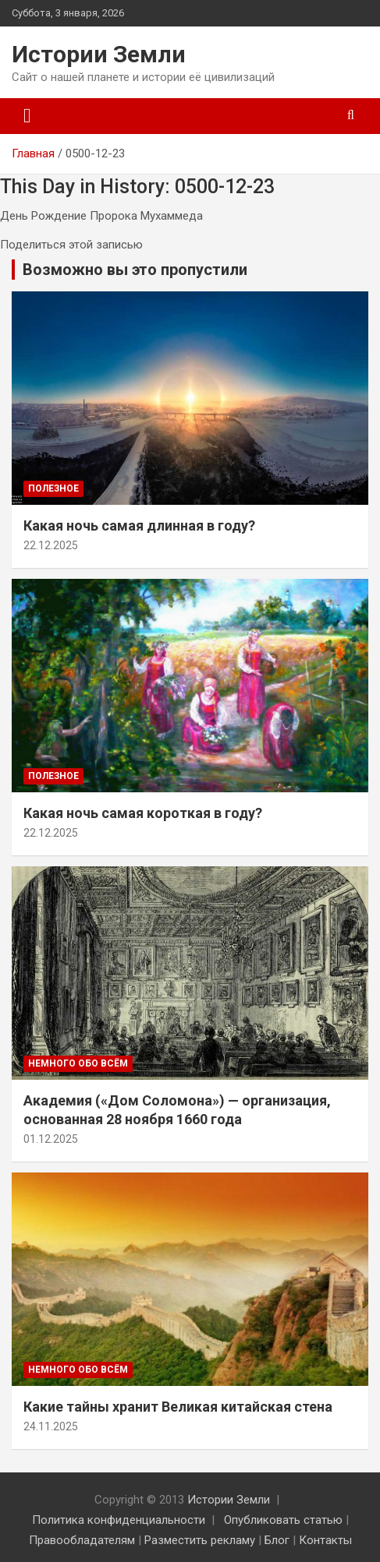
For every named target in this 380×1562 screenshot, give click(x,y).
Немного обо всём (78, 1063)
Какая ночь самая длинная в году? (139, 525)
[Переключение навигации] (27, 116)
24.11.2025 (50, 1426)
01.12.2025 (50, 1139)
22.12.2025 (50, 545)
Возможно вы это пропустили (135, 269)
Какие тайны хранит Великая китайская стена (177, 1406)
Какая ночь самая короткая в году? (142, 813)
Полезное (53, 488)
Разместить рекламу (199, 1540)
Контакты (325, 1540)
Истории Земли (99, 54)
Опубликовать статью (283, 1520)
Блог (277, 1540)
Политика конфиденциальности (118, 1520)
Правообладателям (82, 1540)
